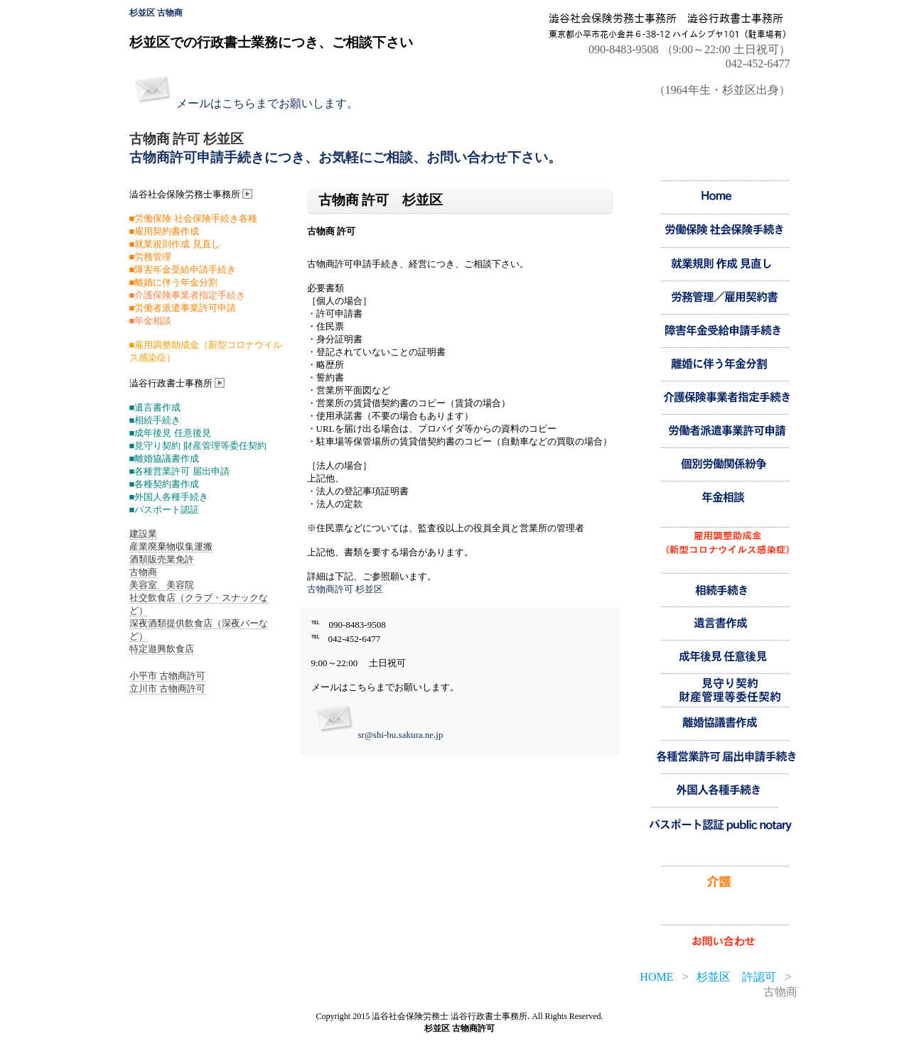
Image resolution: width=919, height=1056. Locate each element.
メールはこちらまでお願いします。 (267, 103)
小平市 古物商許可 (167, 675)
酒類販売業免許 (161, 559)
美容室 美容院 (161, 584)
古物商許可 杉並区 (345, 589)
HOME (656, 977)
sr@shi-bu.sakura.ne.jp (401, 734)
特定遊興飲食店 (161, 648)
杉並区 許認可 (736, 977)
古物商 (143, 572)
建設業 (143, 533)
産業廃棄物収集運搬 (171, 546)
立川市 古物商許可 (167, 688)
